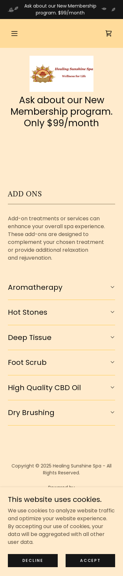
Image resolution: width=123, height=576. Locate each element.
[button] (14, 33)
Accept (90, 564)
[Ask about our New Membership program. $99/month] (61, 9)
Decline (32, 564)
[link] (108, 33)
